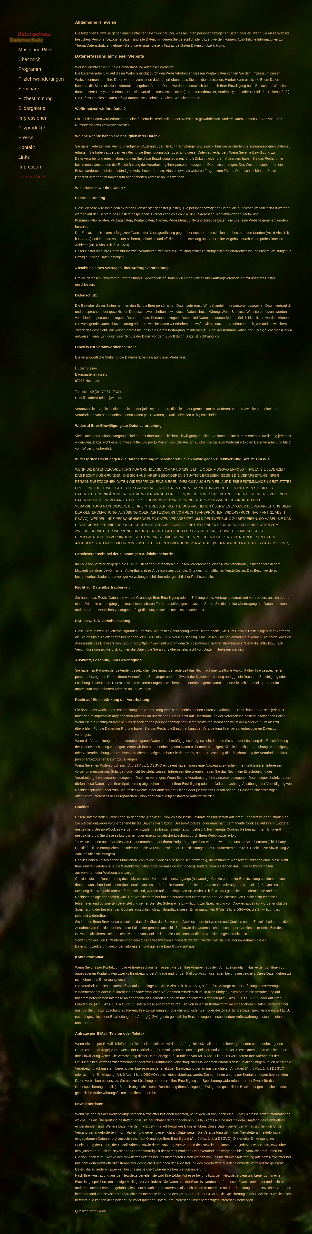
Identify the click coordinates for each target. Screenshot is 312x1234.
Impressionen (33, 118)
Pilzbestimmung (35, 98)
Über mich (29, 59)
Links (24, 157)
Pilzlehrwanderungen (41, 79)
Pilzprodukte (31, 127)
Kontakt (26, 147)
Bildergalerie (31, 108)
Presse (25, 137)
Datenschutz (31, 176)
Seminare (28, 88)
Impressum (30, 166)
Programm (29, 69)
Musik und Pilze (35, 49)
